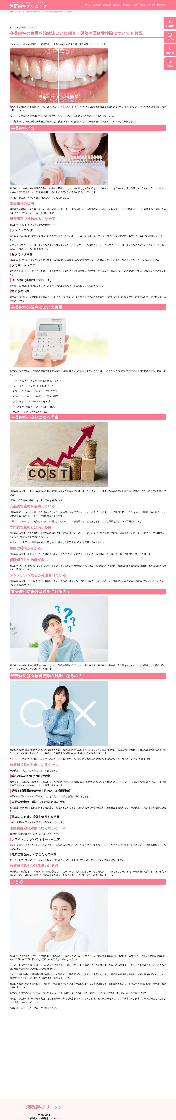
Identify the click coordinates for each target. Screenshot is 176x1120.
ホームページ (23, 1008)
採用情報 (161, 5)
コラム (20, 11)
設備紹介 (107, 5)
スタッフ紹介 (139, 5)
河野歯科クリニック (28, 6)
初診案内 (117, 5)
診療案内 (127, 5)
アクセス (151, 5)
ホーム (88, 5)
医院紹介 (97, 5)
